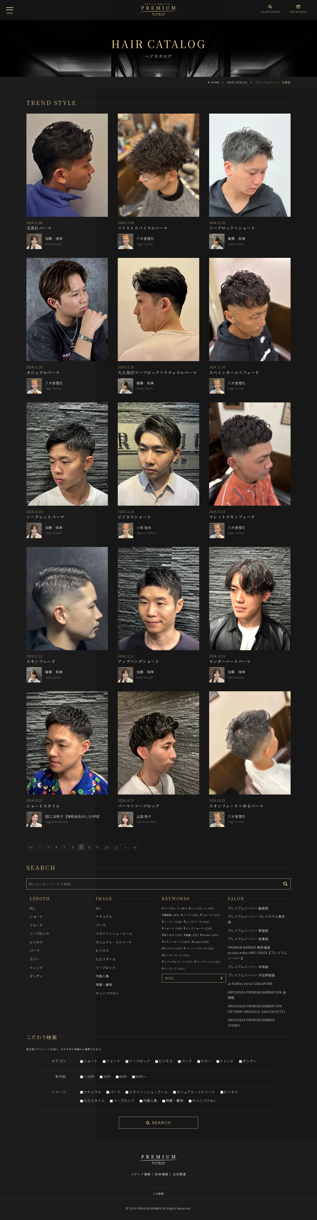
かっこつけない (107, 993)
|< (31, 847)
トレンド (36, 967)
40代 (123, 1076)
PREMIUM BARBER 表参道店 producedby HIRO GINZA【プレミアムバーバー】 (257, 952)
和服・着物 (104, 984)
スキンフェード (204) (177, 941)
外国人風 (102, 976)
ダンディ (36, 976)
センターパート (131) (177, 955)
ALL (32, 908)
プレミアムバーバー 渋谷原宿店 (251, 975)
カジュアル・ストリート (114, 942)
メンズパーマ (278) (197, 921)
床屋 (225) (192, 935)
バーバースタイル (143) (200, 948)
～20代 (89, 1076)
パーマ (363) (191, 915)
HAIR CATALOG (237, 82)
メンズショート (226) (199, 928)
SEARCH (158, 1123)
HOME (215, 82)
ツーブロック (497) (175, 908)
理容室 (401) (171, 915)
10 (107, 847)
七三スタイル (106, 959)
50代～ (141, 1076)
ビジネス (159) (173, 948)
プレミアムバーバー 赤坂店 (248, 966)
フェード (36, 925)
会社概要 (179, 1174)
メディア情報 (141, 1174)
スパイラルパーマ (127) (178, 961)
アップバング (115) (208, 961)
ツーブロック (40, 933)
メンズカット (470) (202, 908)
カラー (35, 959)
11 (117, 847)
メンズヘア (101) (174, 968)
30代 (107, 1076)
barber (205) (210, 935)
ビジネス (36, 942)
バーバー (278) (173, 921)
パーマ (35, 950)
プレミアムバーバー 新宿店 (248, 930)
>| (134, 847)
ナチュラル (104, 916)
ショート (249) (173, 928)
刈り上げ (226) (173, 935)
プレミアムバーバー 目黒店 (248, 938)
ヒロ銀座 (158, 1193)
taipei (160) (201, 941)
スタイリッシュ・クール (114, 933)
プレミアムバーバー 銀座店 (248, 908)
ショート (36, 916)
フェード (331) (211, 915)
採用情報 (161, 1174)
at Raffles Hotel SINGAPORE (250, 983)
